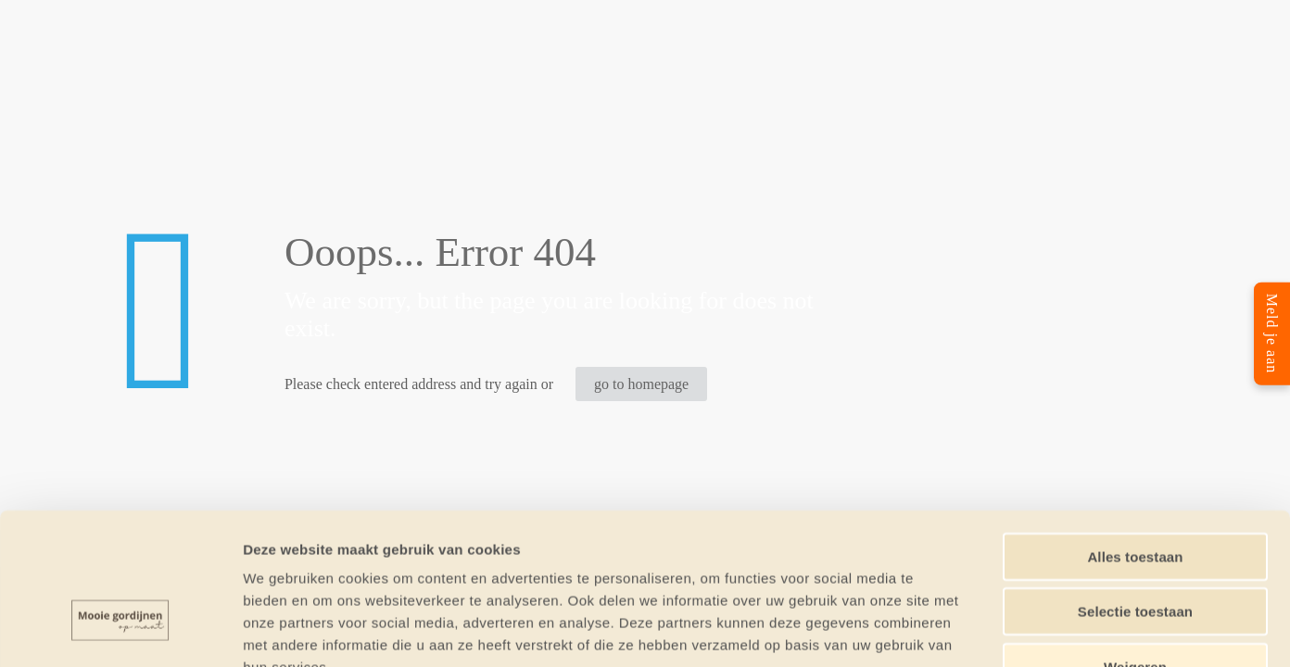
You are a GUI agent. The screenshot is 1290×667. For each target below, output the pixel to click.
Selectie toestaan (1135, 493)
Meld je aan (1272, 334)
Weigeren (1135, 548)
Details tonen (1001, 630)
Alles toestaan (1134, 438)
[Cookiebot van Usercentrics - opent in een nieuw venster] (120, 631)
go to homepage (641, 384)
